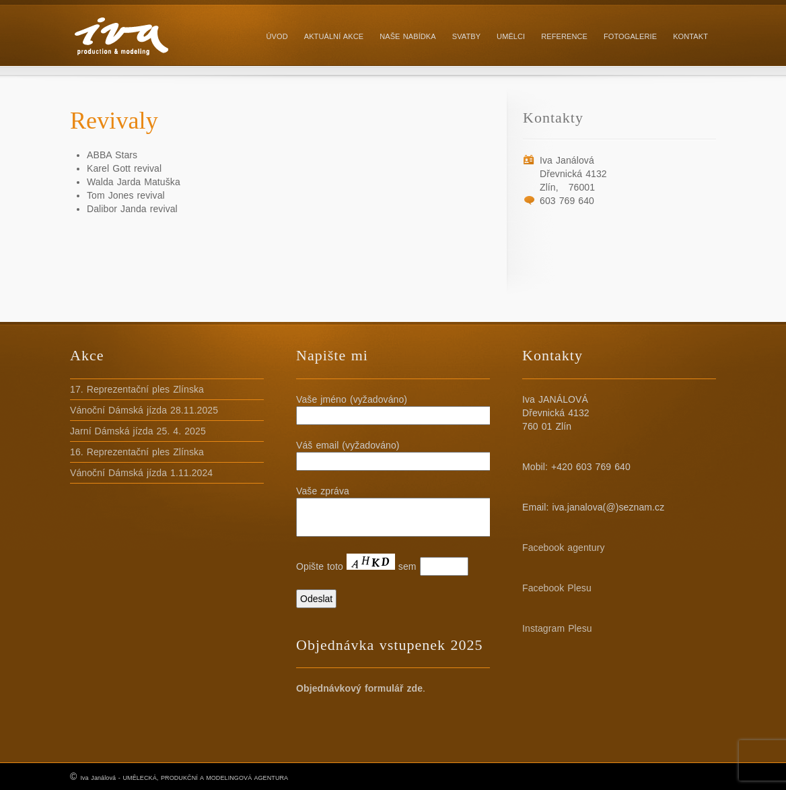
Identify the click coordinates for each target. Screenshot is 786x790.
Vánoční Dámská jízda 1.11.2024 (141, 472)
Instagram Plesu (557, 628)
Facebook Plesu (557, 588)
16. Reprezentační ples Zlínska (137, 452)
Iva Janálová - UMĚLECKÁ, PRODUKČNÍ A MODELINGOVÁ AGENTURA (184, 778)
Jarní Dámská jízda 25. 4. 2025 (138, 431)
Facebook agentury (563, 547)
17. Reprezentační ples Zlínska (137, 389)
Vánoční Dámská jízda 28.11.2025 (144, 410)
